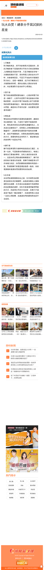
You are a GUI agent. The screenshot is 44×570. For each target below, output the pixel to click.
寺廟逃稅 (22, 493)
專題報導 (10, 18)
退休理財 (32, 485)
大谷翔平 (32, 481)
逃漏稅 (33, 497)
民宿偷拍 (32, 493)
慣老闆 (11, 493)
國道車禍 (11, 489)
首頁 (3, 18)
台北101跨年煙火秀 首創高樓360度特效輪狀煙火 (22, 295)
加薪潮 (22, 497)
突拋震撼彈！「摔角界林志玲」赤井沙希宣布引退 (8, 295)
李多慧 (33, 489)
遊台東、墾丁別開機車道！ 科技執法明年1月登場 (8, 280)
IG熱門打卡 (21, 489)
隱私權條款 (28, 558)
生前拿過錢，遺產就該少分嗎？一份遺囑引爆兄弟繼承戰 (23, 351)
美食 (22, 485)
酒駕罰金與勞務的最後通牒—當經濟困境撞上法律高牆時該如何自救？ (23, 364)
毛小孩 (22, 481)
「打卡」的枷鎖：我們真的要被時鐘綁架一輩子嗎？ (22, 319)
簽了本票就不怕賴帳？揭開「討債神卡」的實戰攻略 (23, 377)
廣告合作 (18, 558)
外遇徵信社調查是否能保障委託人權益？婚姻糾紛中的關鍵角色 (23, 370)
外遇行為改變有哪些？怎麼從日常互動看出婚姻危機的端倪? (23, 357)
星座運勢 (18, 18)
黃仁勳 (11, 481)
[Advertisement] (22, 240)
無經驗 (11, 497)
